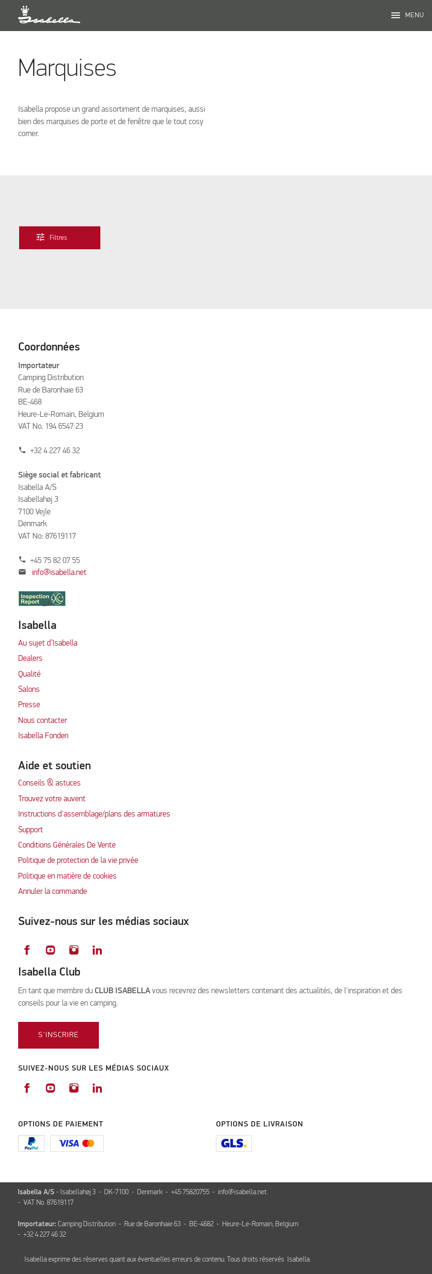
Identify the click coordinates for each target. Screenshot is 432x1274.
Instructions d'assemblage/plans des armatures (94, 814)
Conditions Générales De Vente (67, 845)
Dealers (30, 659)
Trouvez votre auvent (52, 799)
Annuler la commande (52, 892)
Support (30, 830)
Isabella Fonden (43, 736)
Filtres (58, 237)
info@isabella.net (59, 573)
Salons (29, 690)
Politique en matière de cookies (67, 876)
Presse (29, 705)
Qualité (29, 674)
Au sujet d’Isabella (47, 643)
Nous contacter (42, 721)
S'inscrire (58, 1035)
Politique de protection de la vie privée (78, 861)
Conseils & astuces (49, 783)
